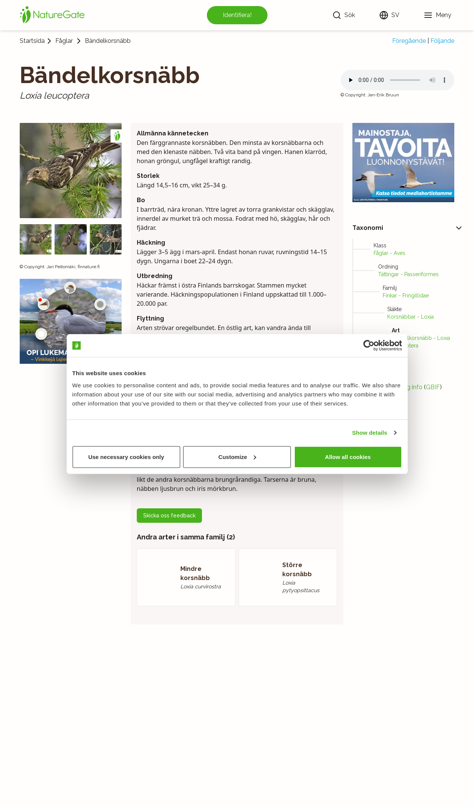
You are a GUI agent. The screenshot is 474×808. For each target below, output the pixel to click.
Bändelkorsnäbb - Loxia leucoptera (421, 342)
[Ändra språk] (389, 15)
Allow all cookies (348, 456)
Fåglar (64, 41)
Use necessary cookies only (126, 456)
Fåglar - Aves (389, 253)
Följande (442, 40)
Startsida (32, 40)
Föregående (409, 40)
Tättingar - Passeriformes (408, 274)
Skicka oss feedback (169, 515)
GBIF (433, 387)
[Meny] (437, 15)
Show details (369, 432)
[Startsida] (52, 15)
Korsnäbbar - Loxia (410, 317)
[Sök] (343, 15)
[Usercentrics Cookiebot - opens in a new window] (369, 345)
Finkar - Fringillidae (406, 295)
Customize (237, 456)
